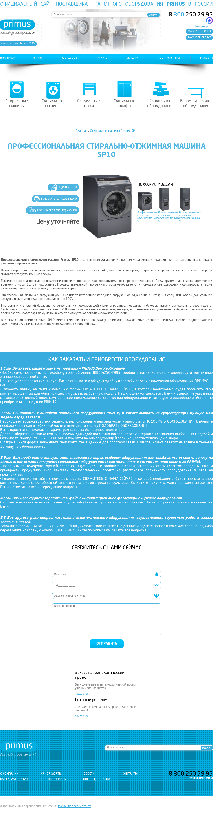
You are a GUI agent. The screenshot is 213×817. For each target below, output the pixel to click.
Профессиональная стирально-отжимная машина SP (148, 217)
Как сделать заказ (14, 779)
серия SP (128, 131)
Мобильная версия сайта (74, 806)
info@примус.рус (203, 26)
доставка (132, 58)
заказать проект (199, 37)
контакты (206, 58)
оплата (102, 58)
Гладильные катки (88, 103)
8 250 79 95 (191, 15)
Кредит (37, 58)
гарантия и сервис (169, 58)
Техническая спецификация (57, 210)
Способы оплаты (53, 779)
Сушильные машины (52, 103)
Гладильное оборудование (160, 103)
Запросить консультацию (59, 198)
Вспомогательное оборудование (196, 103)
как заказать (70, 58)
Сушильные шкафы (124, 103)
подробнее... (83, 694)
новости (88, 773)
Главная (82, 131)
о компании (7, 58)
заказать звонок (199, 31)
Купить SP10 (68, 187)
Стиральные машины (17, 103)
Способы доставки (96, 779)
